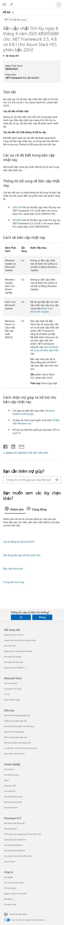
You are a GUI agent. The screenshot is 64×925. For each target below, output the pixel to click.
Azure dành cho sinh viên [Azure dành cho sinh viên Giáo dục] (14, 753)
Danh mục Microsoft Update (41, 310)
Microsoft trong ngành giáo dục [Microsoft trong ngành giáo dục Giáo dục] (17, 715)
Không (42, 617)
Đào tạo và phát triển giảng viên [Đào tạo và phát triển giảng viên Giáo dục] (17, 742)
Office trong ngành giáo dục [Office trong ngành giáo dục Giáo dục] (15, 737)
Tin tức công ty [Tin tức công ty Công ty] (10, 888)
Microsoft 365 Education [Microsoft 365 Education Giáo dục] (14, 731)
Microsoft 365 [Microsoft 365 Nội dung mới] (10, 645)
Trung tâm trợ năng (13, 582)
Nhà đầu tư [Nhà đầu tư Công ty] (8, 899)
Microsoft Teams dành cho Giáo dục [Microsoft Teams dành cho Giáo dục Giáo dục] (19, 726)
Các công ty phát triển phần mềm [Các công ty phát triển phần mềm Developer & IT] (18, 856)
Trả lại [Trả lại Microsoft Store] (6, 694)
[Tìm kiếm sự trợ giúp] (12, 4)
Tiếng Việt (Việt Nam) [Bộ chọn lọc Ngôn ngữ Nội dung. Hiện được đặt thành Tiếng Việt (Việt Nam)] (18, 914)
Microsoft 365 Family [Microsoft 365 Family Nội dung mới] (12, 656)
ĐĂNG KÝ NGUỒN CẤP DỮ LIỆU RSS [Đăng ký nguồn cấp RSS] (27, 452)
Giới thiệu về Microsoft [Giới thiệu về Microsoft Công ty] (13, 882)
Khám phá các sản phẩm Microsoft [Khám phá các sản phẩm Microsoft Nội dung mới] (18, 651)
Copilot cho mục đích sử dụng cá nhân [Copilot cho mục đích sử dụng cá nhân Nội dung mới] (20, 640)
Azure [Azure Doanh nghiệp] (6, 780)
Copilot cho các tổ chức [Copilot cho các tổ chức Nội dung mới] (14, 635)
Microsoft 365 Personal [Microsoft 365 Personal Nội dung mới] (13, 662)
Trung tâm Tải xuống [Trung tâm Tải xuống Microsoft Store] (12, 688)
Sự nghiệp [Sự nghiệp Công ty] (8, 877)
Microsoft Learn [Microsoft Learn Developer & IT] (10, 828)
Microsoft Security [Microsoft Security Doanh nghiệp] (11, 774)
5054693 (17, 220)
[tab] (15, 510)
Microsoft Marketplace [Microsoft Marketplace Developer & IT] (13, 845)
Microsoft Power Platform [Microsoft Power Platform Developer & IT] (14, 850)
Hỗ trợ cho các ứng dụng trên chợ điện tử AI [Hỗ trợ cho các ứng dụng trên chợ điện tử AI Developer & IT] (22, 834)
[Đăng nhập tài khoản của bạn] (58, 5)
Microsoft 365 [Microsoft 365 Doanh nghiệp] (10, 791)
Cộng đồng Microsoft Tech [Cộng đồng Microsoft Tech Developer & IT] (15, 839)
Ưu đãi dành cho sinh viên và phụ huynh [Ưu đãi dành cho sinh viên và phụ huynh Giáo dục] (20, 748)
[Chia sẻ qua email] (20, 446)
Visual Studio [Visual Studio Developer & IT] (9, 861)
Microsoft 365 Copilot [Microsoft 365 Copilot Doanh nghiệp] (13, 802)
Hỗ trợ (7, 12)
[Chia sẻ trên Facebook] (5, 446)
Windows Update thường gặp (33, 412)
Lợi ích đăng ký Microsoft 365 (18, 541)
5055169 (17, 207)
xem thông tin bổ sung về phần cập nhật (44, 348)
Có (20, 617)
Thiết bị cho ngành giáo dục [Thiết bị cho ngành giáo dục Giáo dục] (15, 721)
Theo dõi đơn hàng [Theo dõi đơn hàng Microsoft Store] (12, 699)
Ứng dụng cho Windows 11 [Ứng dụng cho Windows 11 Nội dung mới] (15, 667)
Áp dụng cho (12, 55)
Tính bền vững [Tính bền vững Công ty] (10, 904)
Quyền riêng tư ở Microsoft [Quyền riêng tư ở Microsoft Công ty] (15, 893)
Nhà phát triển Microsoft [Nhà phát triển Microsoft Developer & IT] (14, 823)
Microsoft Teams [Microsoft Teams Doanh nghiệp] (11, 807)
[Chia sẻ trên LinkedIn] (12, 446)
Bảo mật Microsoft (13, 568)
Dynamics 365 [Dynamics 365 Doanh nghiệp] (10, 785)
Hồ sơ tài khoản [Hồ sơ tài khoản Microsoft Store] (10, 683)
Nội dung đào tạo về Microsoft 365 (21, 555)
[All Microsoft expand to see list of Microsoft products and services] (4, 5)
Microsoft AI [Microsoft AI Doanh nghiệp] (9, 769)
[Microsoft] (32, 3)
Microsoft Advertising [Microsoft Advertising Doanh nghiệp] (13, 796)
